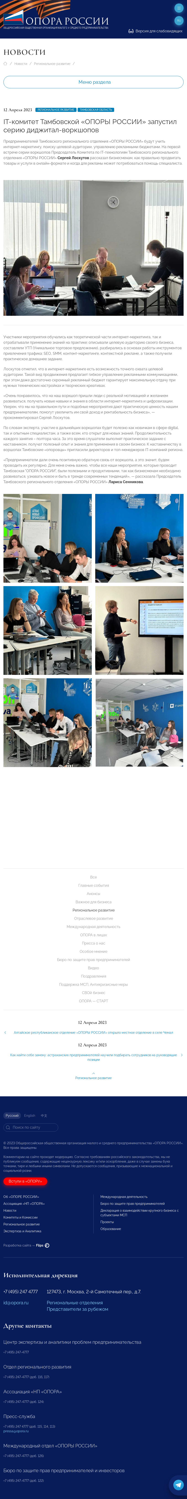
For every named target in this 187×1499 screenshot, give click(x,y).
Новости (20, 64)
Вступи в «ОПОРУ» (25, 1181)
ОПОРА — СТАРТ (93, 1001)
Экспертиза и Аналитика (22, 1231)
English (29, 1115)
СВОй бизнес (93, 993)
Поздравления (93, 976)
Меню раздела (95, 82)
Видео (93, 968)
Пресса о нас (93, 943)
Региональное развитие (52, 64)
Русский (12, 1115)
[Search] (30, 1127)
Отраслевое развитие (93, 918)
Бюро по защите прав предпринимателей (93, 960)
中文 (44, 1115)
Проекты (107, 1222)
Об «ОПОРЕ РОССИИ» (21, 1197)
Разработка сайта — (26, 1245)
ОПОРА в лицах (93, 935)
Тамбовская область (96, 109)
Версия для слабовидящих (155, 31)
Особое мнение (93, 951)
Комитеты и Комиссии (20, 1217)
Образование (110, 1229)
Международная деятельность (93, 927)
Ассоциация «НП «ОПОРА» (24, 1203)
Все (93, 877)
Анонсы (93, 894)
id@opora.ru (16, 1302)
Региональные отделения (75, 1302)
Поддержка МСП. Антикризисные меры (93, 984)
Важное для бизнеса (94, 902)
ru (179, 20)
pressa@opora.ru (16, 1431)
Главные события (93, 885)
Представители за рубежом (77, 1309)
